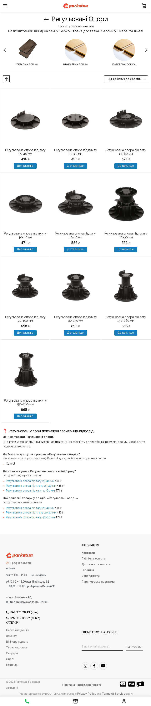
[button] (144, 6)
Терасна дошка (27, 64)
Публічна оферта (94, 558)
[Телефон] (27, 702)
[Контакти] (124, 702)
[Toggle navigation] (5, 5)
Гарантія (88, 570)
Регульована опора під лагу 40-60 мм (125, 152)
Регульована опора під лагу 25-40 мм (25, 152)
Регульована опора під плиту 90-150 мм (75, 318)
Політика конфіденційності (81, 685)
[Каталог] (75, 702)
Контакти (88, 552)
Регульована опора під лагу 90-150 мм (25, 318)
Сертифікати (91, 576)
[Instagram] (85, 666)
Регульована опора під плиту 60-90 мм (125, 235)
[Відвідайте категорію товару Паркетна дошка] (124, 50)
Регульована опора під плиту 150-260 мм (25, 402)
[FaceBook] (94, 666)
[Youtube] (103, 666)
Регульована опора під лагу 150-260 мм (125, 318)
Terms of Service (113, 693)
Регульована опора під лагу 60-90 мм (75, 235)
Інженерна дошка (75, 64)
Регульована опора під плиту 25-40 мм (75, 152)
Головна (63, 26)
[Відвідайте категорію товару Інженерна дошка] (76, 50)
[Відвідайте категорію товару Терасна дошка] (27, 50)
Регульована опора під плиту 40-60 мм (25, 235)
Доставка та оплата (96, 564)
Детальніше (25, 165)
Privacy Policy (86, 693)
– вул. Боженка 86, (19, 597)
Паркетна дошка (124, 64)
